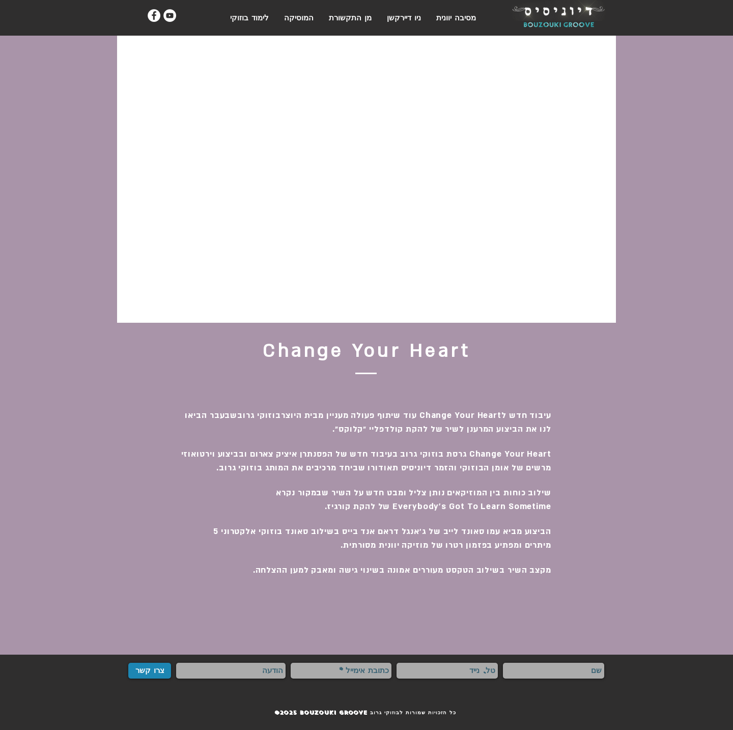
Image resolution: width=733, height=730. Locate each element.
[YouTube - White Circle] (169, 15)
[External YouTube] (366, 179)
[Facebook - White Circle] (154, 15)
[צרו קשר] (149, 671)
